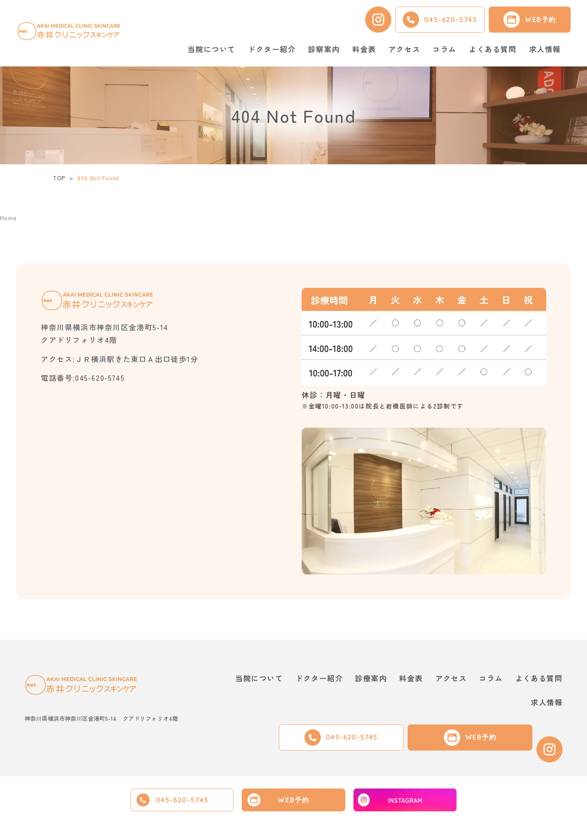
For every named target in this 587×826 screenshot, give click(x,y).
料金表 (364, 49)
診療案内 (370, 678)
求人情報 (545, 49)
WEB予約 (293, 800)
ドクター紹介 (272, 49)
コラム (445, 49)
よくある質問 (493, 49)
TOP (59, 178)
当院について (258, 678)
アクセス (404, 49)
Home (9, 217)
